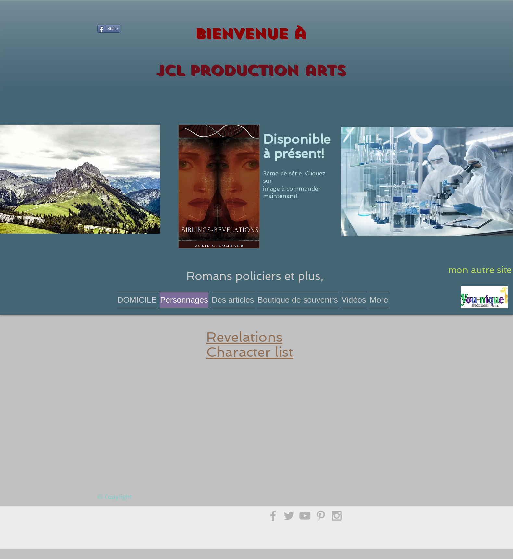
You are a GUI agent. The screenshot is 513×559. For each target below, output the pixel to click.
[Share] (108, 29)
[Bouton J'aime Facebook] (109, 52)
